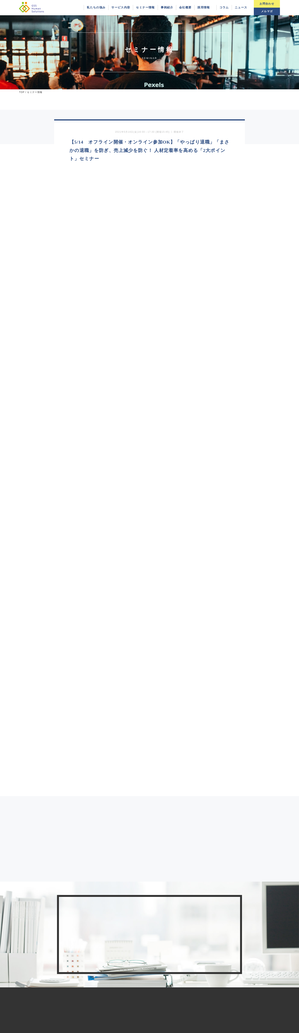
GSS (143, 1030)
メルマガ (267, 11)
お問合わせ (267, 3)
